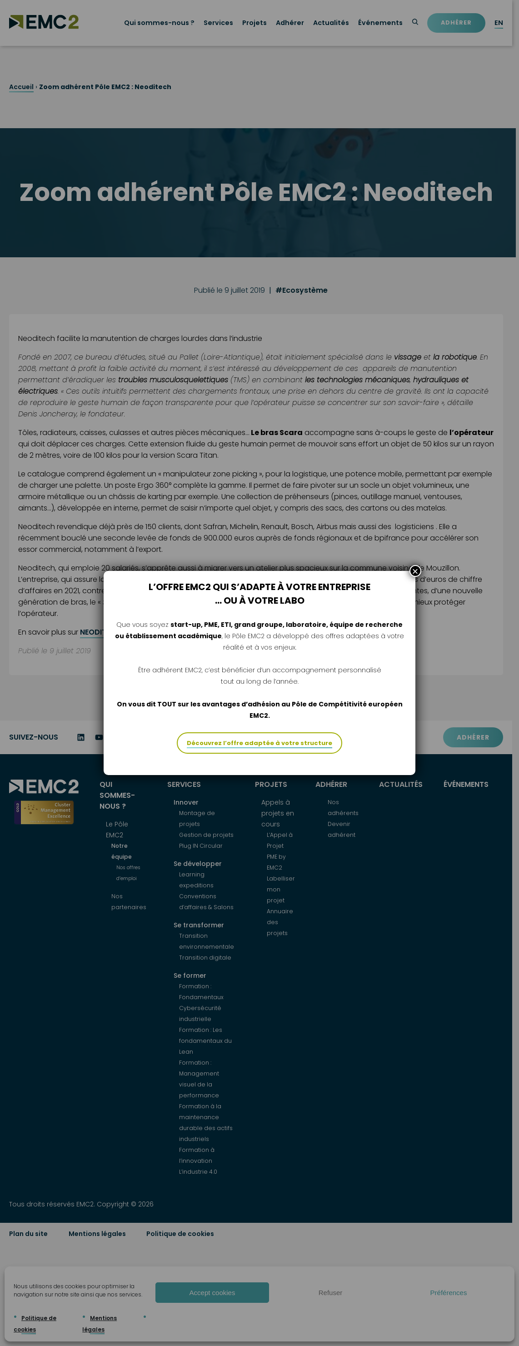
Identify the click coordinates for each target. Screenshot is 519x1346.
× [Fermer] (415, 571)
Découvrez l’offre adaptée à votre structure (259, 743)
